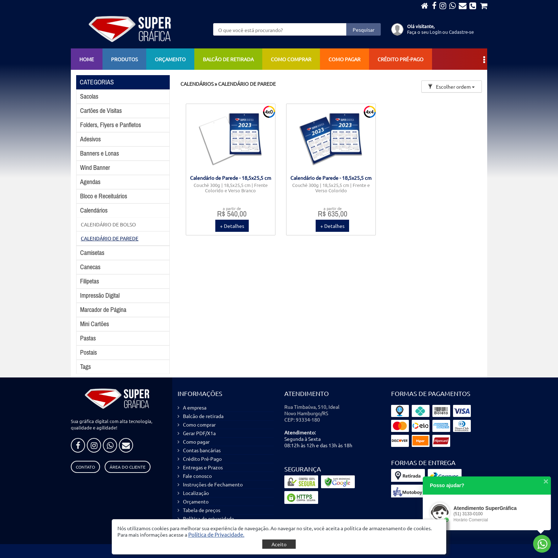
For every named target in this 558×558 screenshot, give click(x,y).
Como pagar (344, 59)
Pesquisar (363, 29)
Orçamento (170, 59)
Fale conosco (197, 476)
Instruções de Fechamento (213, 484)
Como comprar (291, 59)
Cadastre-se (461, 32)
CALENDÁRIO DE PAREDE (109, 238)
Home (86, 59)
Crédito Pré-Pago (400, 59)
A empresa (194, 407)
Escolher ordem (451, 86)
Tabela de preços (201, 510)
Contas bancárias (202, 450)
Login (435, 32)
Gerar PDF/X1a (199, 433)
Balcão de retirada (228, 59)
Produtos (124, 59)
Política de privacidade (208, 518)
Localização (196, 493)
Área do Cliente (128, 467)
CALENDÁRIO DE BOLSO (108, 224)
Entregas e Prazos (203, 467)
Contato (85, 467)
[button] (216, 534)
